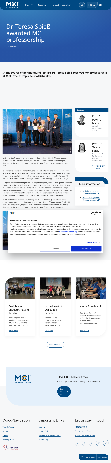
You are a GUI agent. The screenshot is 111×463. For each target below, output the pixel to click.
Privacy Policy (44, 431)
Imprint (42, 427)
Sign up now (64, 391)
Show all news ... (55, 344)
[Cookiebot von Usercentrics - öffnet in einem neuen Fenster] (92, 213)
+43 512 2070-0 (81, 427)
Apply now (102, 457)
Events (5, 435)
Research (42, 5)
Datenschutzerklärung (68, 232)
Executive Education (62, 5)
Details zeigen (92, 242)
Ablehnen (55, 249)
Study (27, 5)
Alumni (5, 431)
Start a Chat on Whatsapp (85, 435)
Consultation (88, 457)
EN (100, 5)
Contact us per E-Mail (83, 431)
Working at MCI (9, 439)
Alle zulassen (86, 249)
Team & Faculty (9, 427)
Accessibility (43, 439)
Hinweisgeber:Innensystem (50, 435)
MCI (90, 5)
